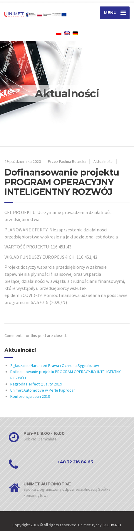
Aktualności (103, 161)
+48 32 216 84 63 (75, 462)
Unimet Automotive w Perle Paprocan (43, 390)
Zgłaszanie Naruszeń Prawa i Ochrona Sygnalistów (54, 365)
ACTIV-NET (113, 524)
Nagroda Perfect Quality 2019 (36, 384)
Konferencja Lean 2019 (30, 396)
